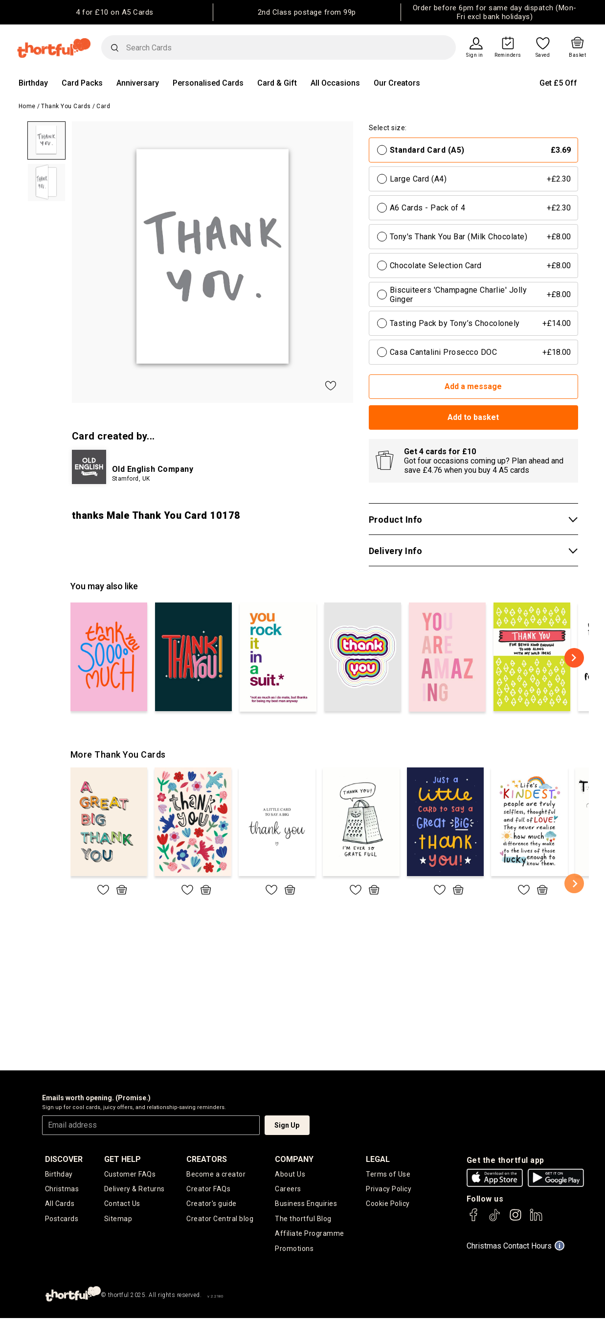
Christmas (62, 1189)
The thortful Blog (303, 1220)
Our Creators (397, 83)
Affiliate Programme (309, 1235)
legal (378, 1159)
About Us (290, 1174)
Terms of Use (388, 1174)
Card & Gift (277, 83)
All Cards (60, 1204)
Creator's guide (211, 1204)
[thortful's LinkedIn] (536, 1219)
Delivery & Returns (134, 1189)
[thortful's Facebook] (474, 1219)
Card (103, 106)
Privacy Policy (388, 1189)
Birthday (33, 83)
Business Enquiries (306, 1204)
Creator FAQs (208, 1189)
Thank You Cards (66, 106)
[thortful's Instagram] (515, 1219)
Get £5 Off (558, 83)
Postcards (62, 1220)
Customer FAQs (130, 1174)
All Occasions (335, 83)
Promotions (294, 1250)
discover (64, 1159)
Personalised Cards (208, 83)
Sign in (474, 55)
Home (27, 106)
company (294, 1159)
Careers (288, 1189)
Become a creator (216, 1174)
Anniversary (137, 83)
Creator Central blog (219, 1220)
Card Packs (82, 83)
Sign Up (286, 1125)
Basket (577, 55)
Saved (543, 55)
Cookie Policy (388, 1204)
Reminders (507, 55)
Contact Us (122, 1204)
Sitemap (118, 1220)
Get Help (122, 1159)
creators (206, 1159)
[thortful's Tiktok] (494, 1219)
